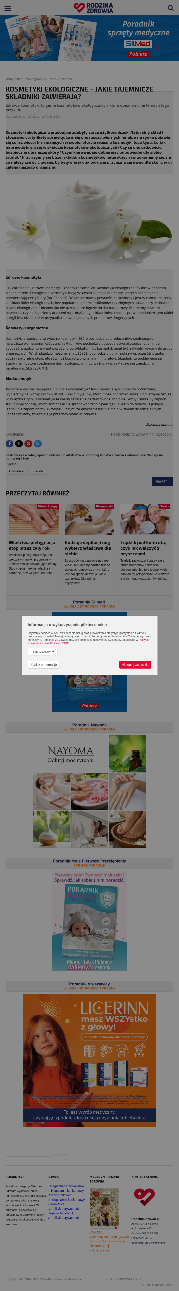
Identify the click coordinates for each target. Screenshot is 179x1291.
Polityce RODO (59, 643)
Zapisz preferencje (44, 665)
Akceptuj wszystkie (135, 665)
